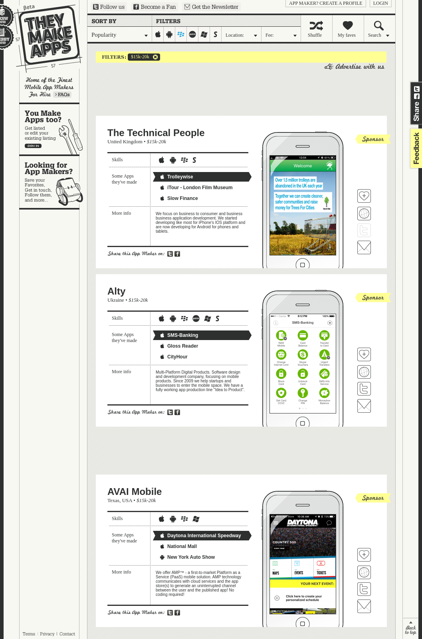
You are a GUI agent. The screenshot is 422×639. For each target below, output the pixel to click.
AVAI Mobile (134, 491)
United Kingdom (125, 141)
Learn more (62, 94)
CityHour (173, 357)
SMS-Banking (178, 335)
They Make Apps (43, 38)
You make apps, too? (53, 129)
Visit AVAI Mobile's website (364, 572)
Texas (113, 500)
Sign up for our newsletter (211, 6)
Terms (29, 633)
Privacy (47, 633)
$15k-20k (138, 57)
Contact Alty (364, 406)
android (169, 34)
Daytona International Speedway (200, 535)
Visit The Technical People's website (364, 213)
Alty (116, 291)
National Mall (178, 546)
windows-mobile (204, 34)
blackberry (181, 34)
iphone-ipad (158, 34)
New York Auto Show (187, 557)
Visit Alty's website (364, 372)
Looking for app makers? (53, 182)
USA (127, 500)
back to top (410, 628)
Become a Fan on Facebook (154, 6)
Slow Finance (178, 198)
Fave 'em (364, 196)
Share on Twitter (417, 89)
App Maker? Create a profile (326, 3)
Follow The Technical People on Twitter (364, 230)
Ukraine (115, 300)
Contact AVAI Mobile (364, 606)
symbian (216, 34)
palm (192, 34)
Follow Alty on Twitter (364, 389)
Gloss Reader (178, 346)
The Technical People (156, 132)
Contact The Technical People (364, 247)
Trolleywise (176, 177)
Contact (68, 633)
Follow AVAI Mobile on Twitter (364, 589)
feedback (415, 148)
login (380, 3)
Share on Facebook (417, 96)
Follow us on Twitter (109, 6)
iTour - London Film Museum (196, 187)
